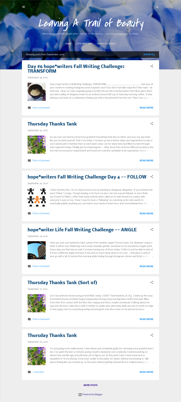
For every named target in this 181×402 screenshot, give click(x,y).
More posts (91, 385)
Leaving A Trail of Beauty (90, 23)
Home (68, 43)
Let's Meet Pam (84, 43)
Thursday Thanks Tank (52, 124)
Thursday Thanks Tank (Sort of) (62, 283)
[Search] (157, 7)
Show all (149, 54)
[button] (151, 66)
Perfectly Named (106, 43)
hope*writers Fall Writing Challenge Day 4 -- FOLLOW (87, 177)
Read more (146, 108)
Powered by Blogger (90, 394)
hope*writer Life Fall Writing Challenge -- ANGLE (82, 230)
